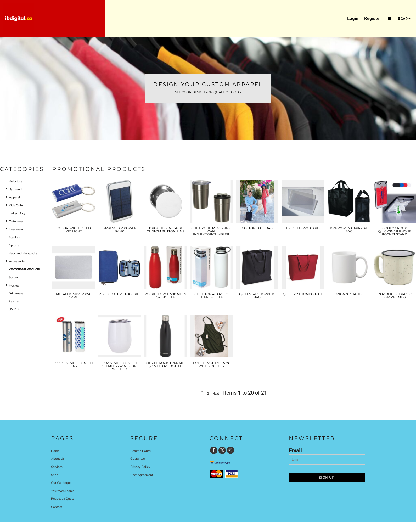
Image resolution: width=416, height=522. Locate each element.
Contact (56, 507)
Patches (14, 301)
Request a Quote (62, 499)
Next (215, 393)
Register (372, 18)
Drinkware (16, 293)
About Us (58, 459)
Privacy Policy (140, 467)
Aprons (14, 245)
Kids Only (16, 205)
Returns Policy (140, 451)
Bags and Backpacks (23, 253)
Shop (54, 475)
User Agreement (141, 475)
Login (352, 18)
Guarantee (137, 459)
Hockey (14, 285)
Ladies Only (17, 213)
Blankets (15, 237)
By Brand (15, 189)
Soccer (13, 277)
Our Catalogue (61, 483)
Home (55, 451)
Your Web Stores (62, 491)
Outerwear (16, 221)
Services (57, 467)
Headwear (16, 229)
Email (295, 450)
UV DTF (14, 309)
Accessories (17, 261)
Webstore (15, 181)
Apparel (14, 197)
